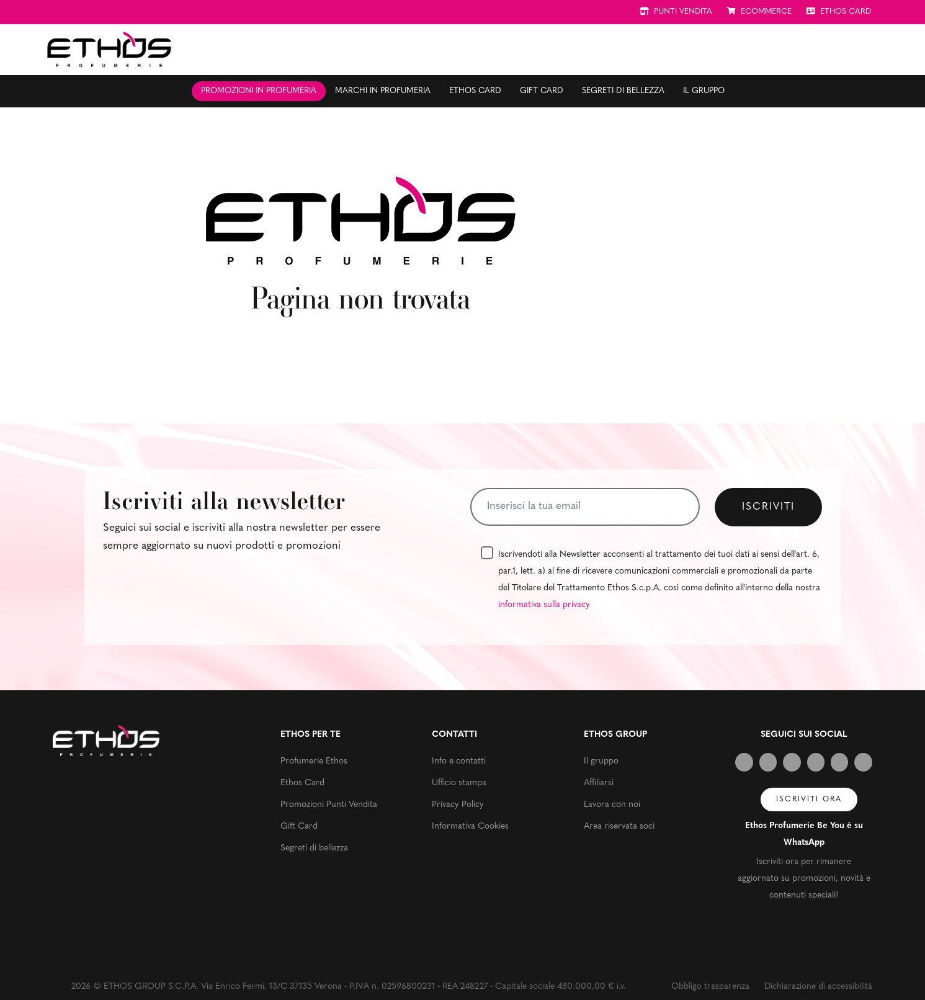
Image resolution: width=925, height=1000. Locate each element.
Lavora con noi (612, 804)
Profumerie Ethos (313, 761)
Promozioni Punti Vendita (328, 804)
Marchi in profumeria (383, 91)
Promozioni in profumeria (258, 91)
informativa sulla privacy (544, 605)
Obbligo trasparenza (710, 986)
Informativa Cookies (470, 826)
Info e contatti (459, 761)
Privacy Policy (458, 804)
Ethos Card (475, 91)
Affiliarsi (599, 783)
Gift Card (541, 91)
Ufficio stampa (459, 783)
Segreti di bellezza (623, 91)
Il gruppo (704, 91)
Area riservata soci (619, 826)
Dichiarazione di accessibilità (818, 986)
